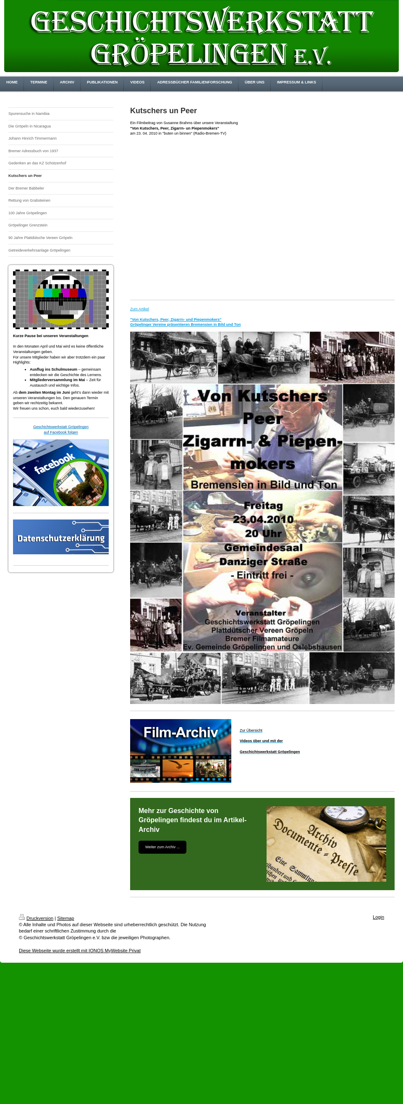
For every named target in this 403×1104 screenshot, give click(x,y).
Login (378, 917)
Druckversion (36, 918)
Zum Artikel (139, 309)
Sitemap (65, 918)
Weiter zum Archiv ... (162, 847)
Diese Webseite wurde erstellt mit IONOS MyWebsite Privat (80, 950)
